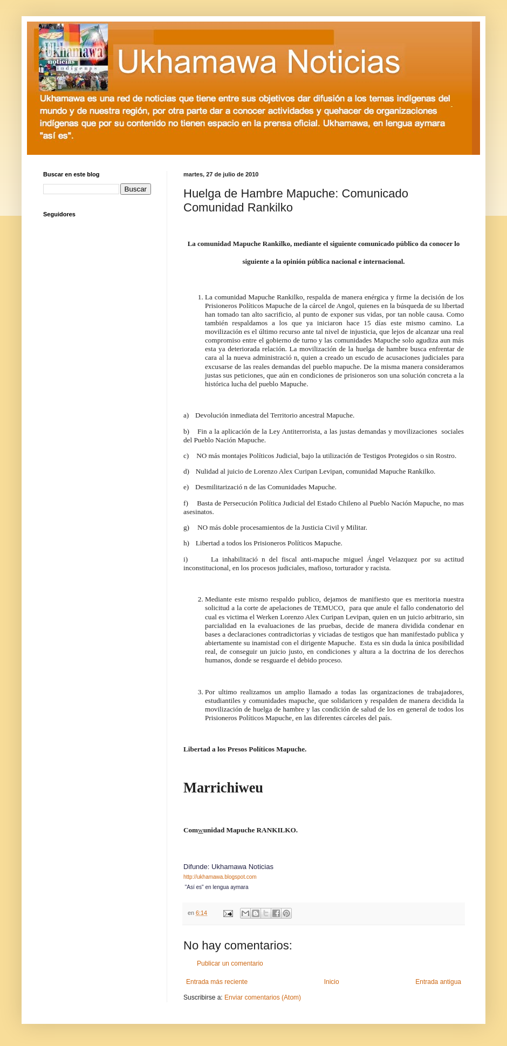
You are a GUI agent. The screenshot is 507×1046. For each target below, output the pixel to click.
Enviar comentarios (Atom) (262, 997)
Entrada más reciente (217, 982)
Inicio (331, 982)
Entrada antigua (438, 982)
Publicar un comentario (230, 963)
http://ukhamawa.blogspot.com (220, 877)
